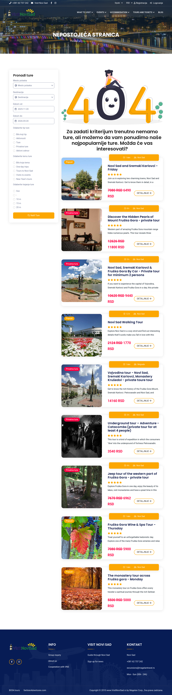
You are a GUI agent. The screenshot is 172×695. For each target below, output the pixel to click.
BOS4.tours (14, 690)
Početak (74, 41)
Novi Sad (141, 157)
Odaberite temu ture (22, 156)
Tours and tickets (142, 12)
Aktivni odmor (22, 150)
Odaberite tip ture (21, 128)
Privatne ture (22, 146)
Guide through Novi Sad (99, 655)
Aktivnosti (21, 138)
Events (100, 12)
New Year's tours (24, 179)
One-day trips (22, 166)
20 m (18, 207)
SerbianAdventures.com (35, 690)
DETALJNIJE (144, 193)
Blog (160, 12)
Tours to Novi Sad (24, 171)
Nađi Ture (34, 215)
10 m (18, 199)
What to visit (84, 12)
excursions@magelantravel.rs (141, 668)
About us (52, 661)
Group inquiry (54, 655)
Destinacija (18, 92)
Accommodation (118, 12)
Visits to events (23, 175)
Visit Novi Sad (39, 3)
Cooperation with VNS (58, 667)
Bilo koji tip (21, 134)
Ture (18, 142)
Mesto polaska (20, 80)
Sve (18, 191)
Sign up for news (95, 661)
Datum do (17, 116)
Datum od (17, 104)
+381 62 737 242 (18, 3)
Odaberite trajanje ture (23, 184)
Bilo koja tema (23, 162)
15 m (18, 203)
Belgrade (141, 364)
